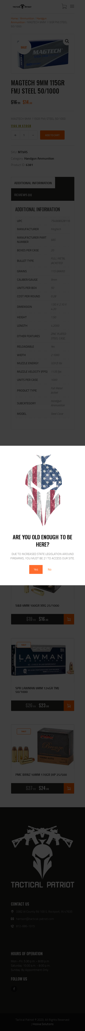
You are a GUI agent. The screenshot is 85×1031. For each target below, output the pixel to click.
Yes (36, 569)
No (49, 569)
